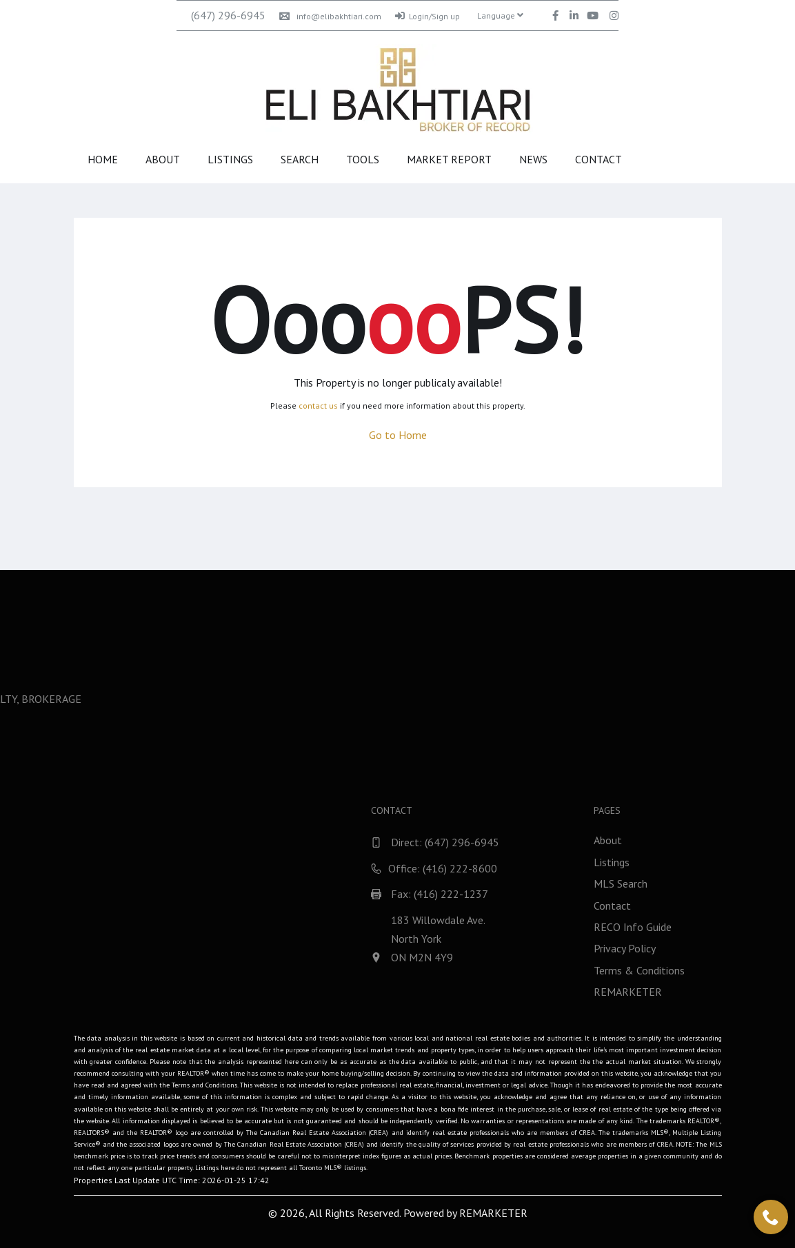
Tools (362, 159)
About (162, 159)
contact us (318, 405)
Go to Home (398, 435)
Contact (598, 159)
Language (500, 15)
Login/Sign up (427, 16)
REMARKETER (493, 1213)
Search (300, 159)
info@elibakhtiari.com (330, 16)
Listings (230, 159)
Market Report (449, 159)
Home (103, 159)
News (533, 159)
